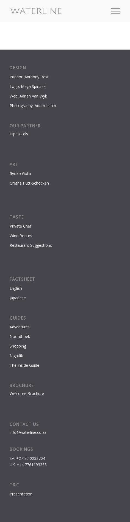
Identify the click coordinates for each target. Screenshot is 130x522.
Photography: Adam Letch (33, 105)
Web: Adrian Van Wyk (28, 96)
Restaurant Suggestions (31, 245)
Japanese (18, 297)
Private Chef (20, 226)
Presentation (21, 494)
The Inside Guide (24, 365)
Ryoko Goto (20, 173)
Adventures (20, 326)
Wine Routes (21, 235)
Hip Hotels (19, 133)
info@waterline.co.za (28, 432)
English (16, 288)
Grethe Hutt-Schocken (29, 183)
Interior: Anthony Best (29, 76)
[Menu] (112, 11)
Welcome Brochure (27, 393)
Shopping (18, 346)
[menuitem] (112, 11)
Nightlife (17, 355)
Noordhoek (20, 336)
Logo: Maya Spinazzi (28, 86)
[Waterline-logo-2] (54, 11)
